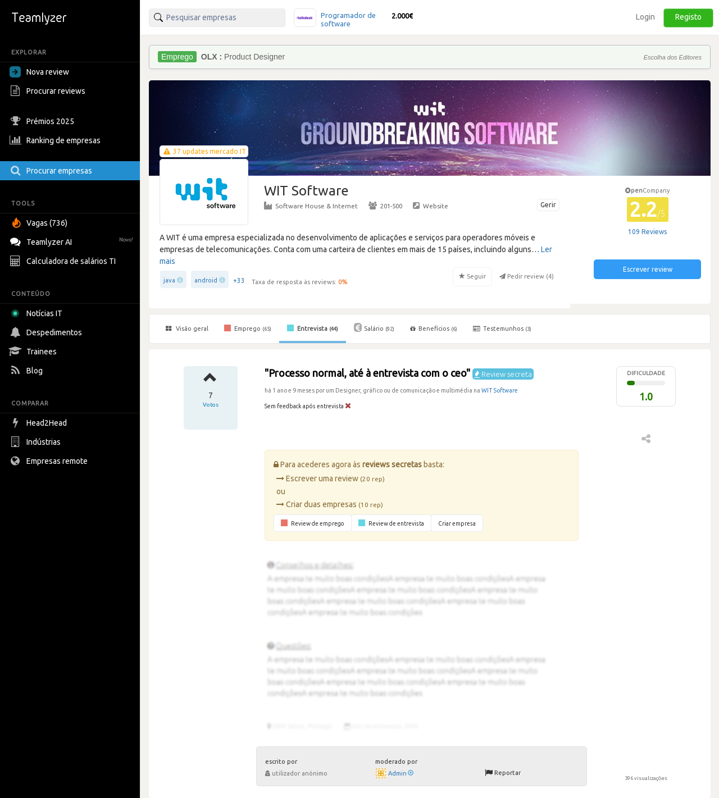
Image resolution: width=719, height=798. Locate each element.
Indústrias (36, 441)
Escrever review (647, 269)
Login (645, 16)
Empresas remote (50, 461)
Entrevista (312, 328)
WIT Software (499, 390)
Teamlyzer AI (72, 240)
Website (430, 205)
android (205, 280)
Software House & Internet (311, 205)
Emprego (247, 328)
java (169, 280)
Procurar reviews (48, 90)
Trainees (34, 351)
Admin (400, 773)
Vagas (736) (39, 223)
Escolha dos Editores (673, 57)
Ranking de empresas (56, 140)
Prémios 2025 (43, 121)
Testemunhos (502, 328)
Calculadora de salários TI (64, 261)
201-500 (385, 205)
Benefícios (433, 328)
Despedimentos (47, 332)
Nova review (39, 71)
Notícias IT (37, 313)
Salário (374, 327)
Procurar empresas (52, 170)
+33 (239, 280)
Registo (688, 16)
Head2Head (39, 422)
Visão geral (187, 328)
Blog (27, 370)
